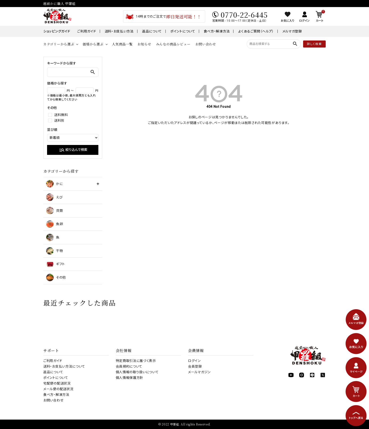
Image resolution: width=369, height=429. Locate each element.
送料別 (59, 120)
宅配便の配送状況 (57, 383)
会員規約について (129, 366)
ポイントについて (182, 31)
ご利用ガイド (86, 31)
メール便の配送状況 (58, 389)
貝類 (54, 210)
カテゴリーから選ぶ (58, 44)
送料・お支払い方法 (119, 31)
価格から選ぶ (93, 44)
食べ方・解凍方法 (217, 31)
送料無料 (61, 115)
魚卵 (54, 224)
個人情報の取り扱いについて (137, 372)
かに (54, 184)
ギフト (55, 264)
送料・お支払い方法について (64, 366)
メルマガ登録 (292, 31)
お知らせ (144, 44)
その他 (56, 277)
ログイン (194, 361)
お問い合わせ (205, 44)
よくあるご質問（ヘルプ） (256, 31)
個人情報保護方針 (130, 378)
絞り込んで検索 (73, 150)
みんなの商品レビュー (173, 44)
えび (54, 197)
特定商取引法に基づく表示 (136, 361)
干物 (54, 251)
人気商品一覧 (122, 44)
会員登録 (195, 366)
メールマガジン (199, 372)
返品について (152, 31)
